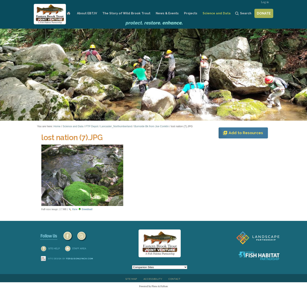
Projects (190, 13)
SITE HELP (54, 248)
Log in (265, 2)
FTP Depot (92, 126)
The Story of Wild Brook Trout (126, 13)
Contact (174, 279)
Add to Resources (243, 132)
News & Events (167, 13)
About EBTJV (87, 13)
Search (245, 13)
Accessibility (152, 279)
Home (68, 13)
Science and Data (217, 13)
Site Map (131, 279)
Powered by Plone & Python (153, 286)
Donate (264, 13)
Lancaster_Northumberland (116, 126)
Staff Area (79, 248)
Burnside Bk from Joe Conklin (151, 126)
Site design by (70, 258)
